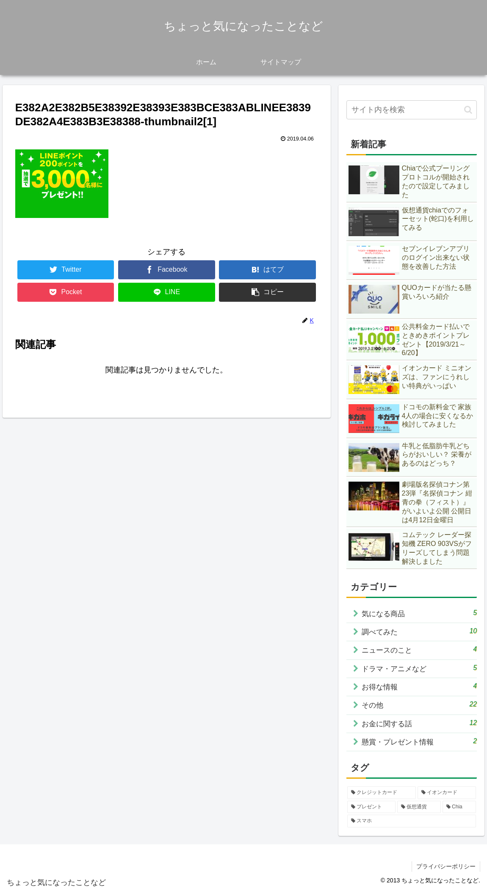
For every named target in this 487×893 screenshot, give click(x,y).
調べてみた (419, 631)
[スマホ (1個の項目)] (411, 821)
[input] (411, 109)
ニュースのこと (419, 649)
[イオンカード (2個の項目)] (447, 793)
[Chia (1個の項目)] (459, 807)
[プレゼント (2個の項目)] (371, 807)
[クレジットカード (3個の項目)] (381, 793)
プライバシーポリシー (446, 866)
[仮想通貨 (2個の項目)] (419, 807)
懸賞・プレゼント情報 (419, 741)
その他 (419, 705)
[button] (468, 110)
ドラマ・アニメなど (419, 668)
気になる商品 (419, 613)
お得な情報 (419, 686)
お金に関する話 (419, 723)
